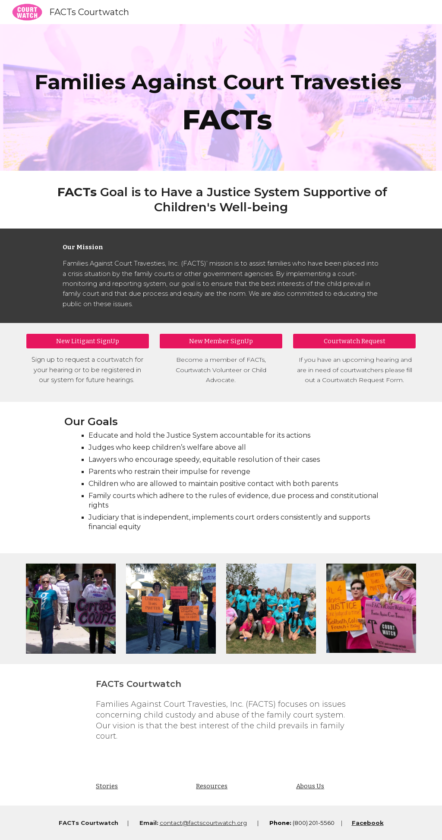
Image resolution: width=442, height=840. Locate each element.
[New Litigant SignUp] (87, 341)
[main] (221, 97)
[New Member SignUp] (221, 341)
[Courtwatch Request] (354, 341)
